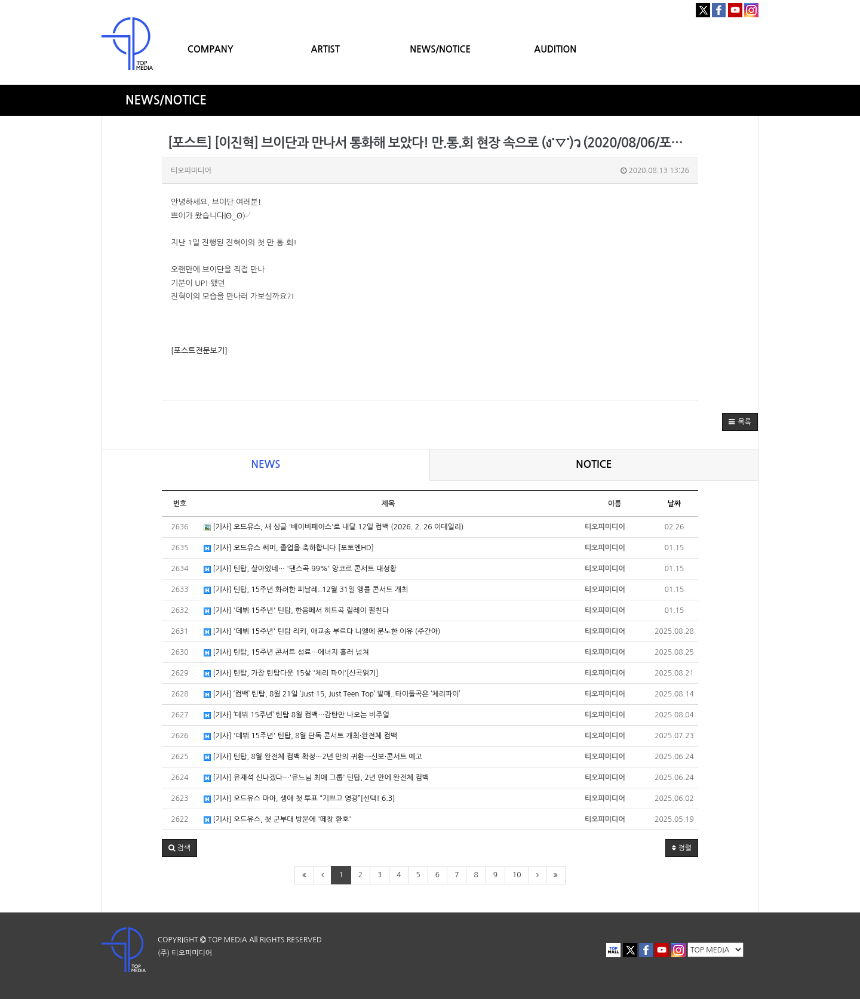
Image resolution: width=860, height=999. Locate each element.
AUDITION (555, 49)
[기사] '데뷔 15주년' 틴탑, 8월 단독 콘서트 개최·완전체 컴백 (300, 736)
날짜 (674, 503)
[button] (740, 422)
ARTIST (325, 49)
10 (516, 874)
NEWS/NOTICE (440, 49)
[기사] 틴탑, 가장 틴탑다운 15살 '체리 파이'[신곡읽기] (291, 673)
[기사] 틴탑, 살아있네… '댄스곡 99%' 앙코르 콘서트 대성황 (300, 569)
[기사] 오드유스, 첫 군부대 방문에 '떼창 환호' (277, 820)
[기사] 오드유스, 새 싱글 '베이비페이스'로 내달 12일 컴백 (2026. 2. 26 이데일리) (333, 527)
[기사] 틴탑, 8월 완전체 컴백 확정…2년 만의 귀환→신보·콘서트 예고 (313, 757)
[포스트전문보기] (199, 350)
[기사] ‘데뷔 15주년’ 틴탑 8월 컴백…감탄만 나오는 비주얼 (296, 715)
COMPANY (211, 49)
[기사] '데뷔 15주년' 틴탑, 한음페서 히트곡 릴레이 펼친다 (296, 611)
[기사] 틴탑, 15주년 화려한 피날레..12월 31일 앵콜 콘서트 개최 (306, 590)
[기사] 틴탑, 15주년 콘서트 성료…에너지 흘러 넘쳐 (286, 652)
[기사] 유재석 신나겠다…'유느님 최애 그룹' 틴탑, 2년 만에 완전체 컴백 (316, 778)
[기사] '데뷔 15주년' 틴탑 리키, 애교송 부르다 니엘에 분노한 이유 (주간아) (322, 632)
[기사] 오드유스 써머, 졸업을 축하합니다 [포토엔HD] (289, 548)
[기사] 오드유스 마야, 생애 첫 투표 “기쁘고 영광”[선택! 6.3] (299, 799)
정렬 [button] (682, 848)
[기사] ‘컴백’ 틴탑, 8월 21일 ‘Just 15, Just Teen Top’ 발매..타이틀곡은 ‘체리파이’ (332, 694)
